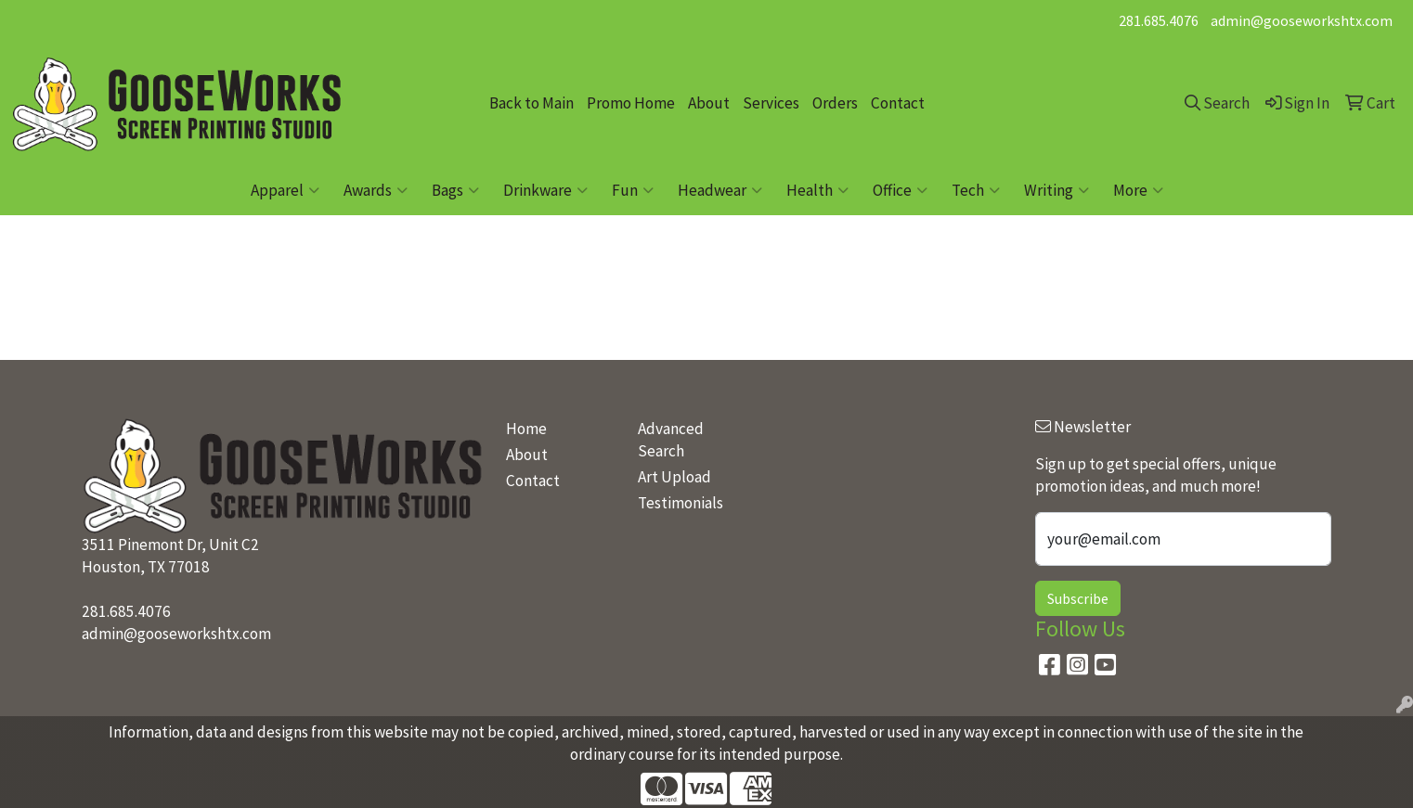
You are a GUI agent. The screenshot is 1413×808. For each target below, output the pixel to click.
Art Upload (674, 477)
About (709, 103)
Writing (1056, 190)
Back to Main (531, 103)
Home (526, 428)
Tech (976, 190)
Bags (455, 190)
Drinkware (545, 190)
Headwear (720, 190)
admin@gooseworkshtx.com (1302, 20)
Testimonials (680, 503)
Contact (898, 103)
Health (817, 190)
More (1138, 190)
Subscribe (1077, 598)
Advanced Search (671, 439)
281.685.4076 (1159, 20)
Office (900, 190)
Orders (835, 103)
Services (771, 103)
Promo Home (631, 103)
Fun (633, 190)
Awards (376, 190)
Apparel (285, 190)
